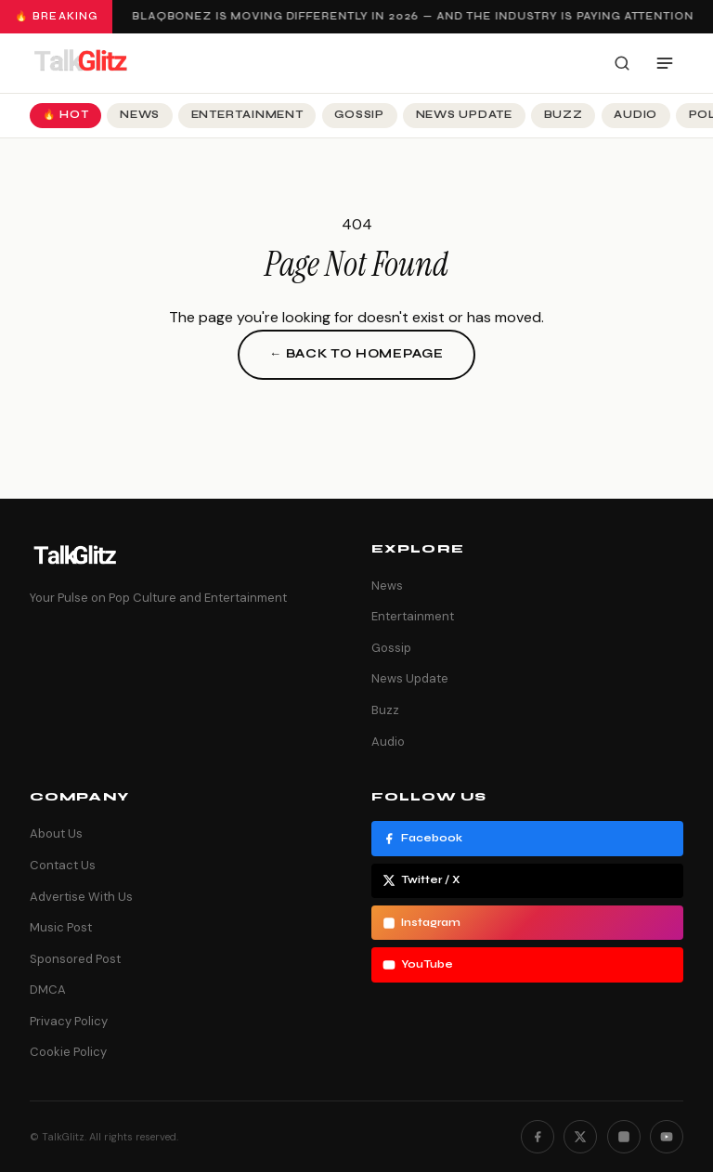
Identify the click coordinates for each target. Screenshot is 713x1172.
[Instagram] (624, 1136)
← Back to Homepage (356, 353)
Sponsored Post (75, 959)
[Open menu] (664, 63)
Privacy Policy (69, 1021)
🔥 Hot (66, 115)
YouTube (417, 964)
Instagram (421, 923)
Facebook (422, 838)
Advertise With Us (81, 897)
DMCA (48, 989)
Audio (635, 115)
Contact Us (63, 865)
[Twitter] (580, 1136)
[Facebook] (537, 1136)
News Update (464, 115)
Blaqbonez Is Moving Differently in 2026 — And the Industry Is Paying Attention (414, 16)
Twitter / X (421, 880)
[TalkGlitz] (80, 63)
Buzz (563, 115)
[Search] (622, 63)
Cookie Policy (68, 1052)
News (140, 115)
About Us (56, 833)
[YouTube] (666, 1136)
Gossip (359, 115)
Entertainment (247, 115)
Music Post (61, 927)
